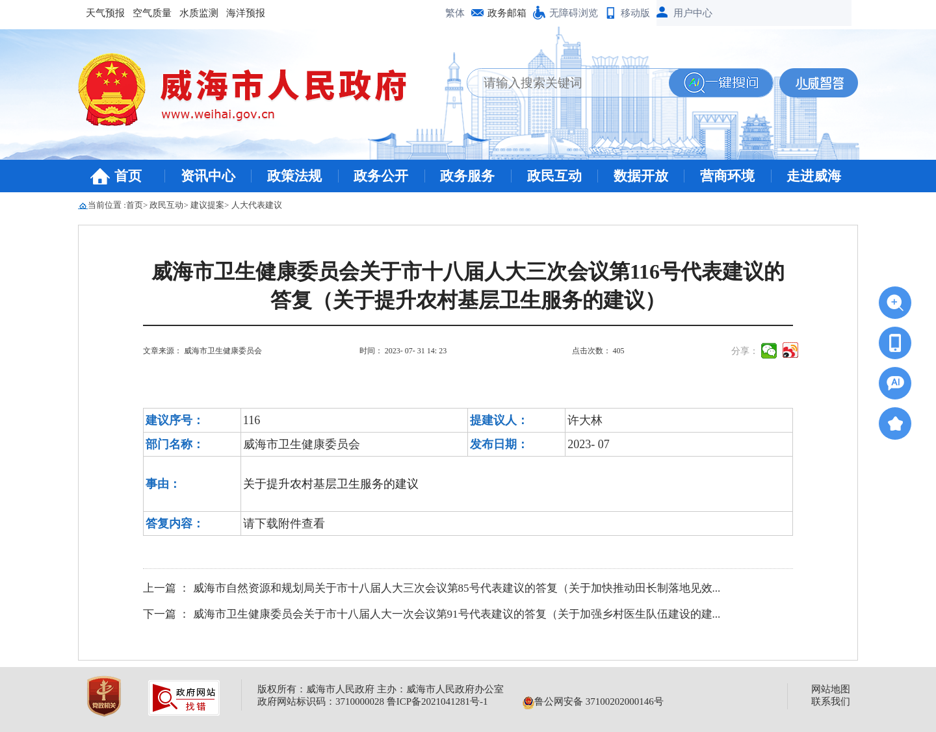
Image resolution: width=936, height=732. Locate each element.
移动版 (635, 13)
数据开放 (641, 176)
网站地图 (830, 689)
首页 (128, 176)
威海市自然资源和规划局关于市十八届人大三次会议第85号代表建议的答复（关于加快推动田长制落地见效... (457, 588)
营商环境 (727, 176)
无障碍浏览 (573, 13)
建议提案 (207, 205)
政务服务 (467, 176)
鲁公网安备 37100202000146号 (593, 701)
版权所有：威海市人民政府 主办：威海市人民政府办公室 (380, 689)
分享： (745, 351)
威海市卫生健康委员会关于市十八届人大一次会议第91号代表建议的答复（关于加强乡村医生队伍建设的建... (457, 614)
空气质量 (152, 13)
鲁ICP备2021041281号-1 (437, 701)
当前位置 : (107, 205)
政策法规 (294, 176)
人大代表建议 (256, 205)
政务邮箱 (507, 13)
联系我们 (830, 701)
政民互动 (554, 176)
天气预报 (105, 13)
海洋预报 (245, 13)
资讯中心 (208, 176)
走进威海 (813, 176)
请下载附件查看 (284, 523)
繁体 (455, 13)
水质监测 (198, 13)
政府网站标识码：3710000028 (320, 701)
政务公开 (381, 176)
